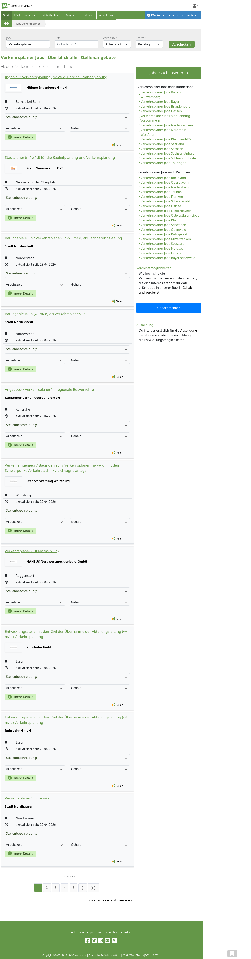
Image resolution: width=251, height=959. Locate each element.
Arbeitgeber (50, 15)
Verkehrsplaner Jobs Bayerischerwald (168, 258)
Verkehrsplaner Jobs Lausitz (161, 253)
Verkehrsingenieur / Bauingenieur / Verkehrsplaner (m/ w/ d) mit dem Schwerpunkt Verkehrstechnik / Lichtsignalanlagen (62, 468)
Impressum (94, 932)
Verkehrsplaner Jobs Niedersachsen (167, 125)
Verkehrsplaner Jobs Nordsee (162, 248)
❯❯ (93, 887)
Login (73, 932)
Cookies (126, 932)
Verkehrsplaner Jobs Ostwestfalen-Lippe (170, 215)
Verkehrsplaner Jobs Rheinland (163, 178)
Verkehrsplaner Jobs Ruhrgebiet (164, 234)
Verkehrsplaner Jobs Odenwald (163, 229)
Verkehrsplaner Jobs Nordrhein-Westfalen (164, 132)
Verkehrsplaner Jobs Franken (162, 196)
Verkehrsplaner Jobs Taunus (161, 192)
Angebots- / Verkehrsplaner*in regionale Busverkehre (49, 389)
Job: (8, 38)
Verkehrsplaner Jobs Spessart (162, 244)
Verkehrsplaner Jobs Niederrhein (165, 187)
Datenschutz (111, 932)
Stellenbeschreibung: (66, 117)
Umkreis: (141, 38)
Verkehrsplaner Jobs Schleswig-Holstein (170, 158)
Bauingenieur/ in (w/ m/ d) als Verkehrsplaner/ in (45, 313)
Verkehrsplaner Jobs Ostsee (161, 206)
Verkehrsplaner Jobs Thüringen (163, 163)
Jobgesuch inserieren (168, 72)
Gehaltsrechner (168, 308)
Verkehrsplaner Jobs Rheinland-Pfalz (167, 139)
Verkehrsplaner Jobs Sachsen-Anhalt (167, 153)
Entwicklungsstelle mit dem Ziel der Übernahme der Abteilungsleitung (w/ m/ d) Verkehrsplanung (66, 634)
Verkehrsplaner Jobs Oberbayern (165, 182)
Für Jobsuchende (24, 15)
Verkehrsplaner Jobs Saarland (162, 144)
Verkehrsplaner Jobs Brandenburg (166, 106)
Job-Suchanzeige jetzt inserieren (108, 900)
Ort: (57, 38)
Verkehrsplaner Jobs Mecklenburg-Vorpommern (165, 118)
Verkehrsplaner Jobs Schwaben (163, 225)
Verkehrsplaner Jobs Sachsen (162, 149)
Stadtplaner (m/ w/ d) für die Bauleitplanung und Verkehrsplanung (60, 157)
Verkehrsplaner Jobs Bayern (161, 101)
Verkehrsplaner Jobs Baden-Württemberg (161, 94)
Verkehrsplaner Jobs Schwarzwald (165, 201)
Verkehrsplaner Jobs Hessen (161, 111)
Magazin (71, 15)
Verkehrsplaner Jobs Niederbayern (166, 211)
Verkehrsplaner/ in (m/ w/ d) (28, 798)
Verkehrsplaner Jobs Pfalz (159, 220)
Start (6, 15)
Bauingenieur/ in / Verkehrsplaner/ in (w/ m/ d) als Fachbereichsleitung (63, 238)
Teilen (119, 145)
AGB (81, 932)
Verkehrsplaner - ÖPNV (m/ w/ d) (32, 551)
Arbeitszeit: (110, 38)
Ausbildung (106, 15)
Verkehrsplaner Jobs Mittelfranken (166, 239)
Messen (89, 15)
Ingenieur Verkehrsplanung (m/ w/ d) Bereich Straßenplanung (56, 77)
